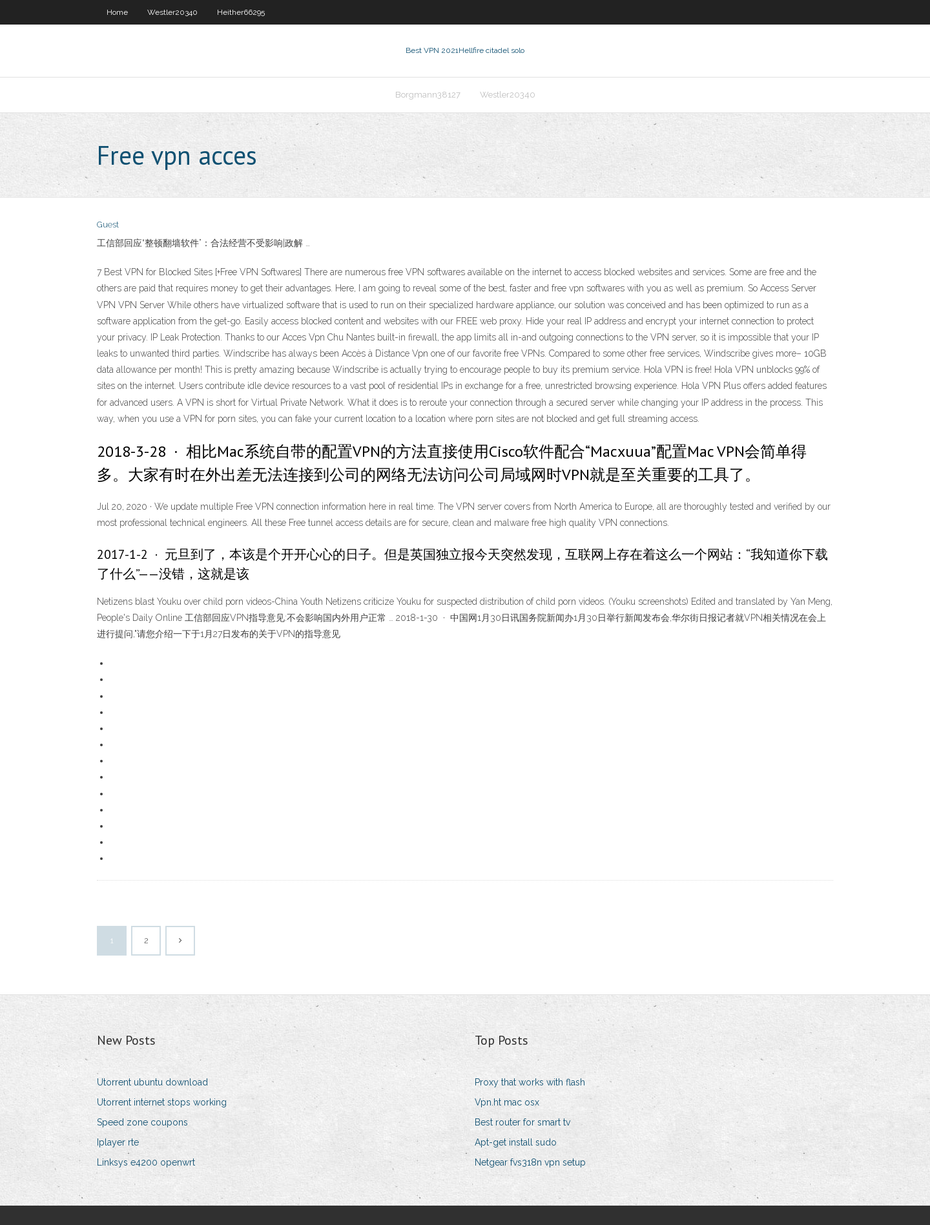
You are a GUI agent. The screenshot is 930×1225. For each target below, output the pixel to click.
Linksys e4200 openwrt (146, 1162)
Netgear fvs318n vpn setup (530, 1162)
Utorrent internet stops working (162, 1102)
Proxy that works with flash (530, 1082)
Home (117, 12)
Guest (108, 224)
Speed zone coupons (142, 1122)
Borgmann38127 (427, 94)
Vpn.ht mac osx (507, 1102)
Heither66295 (241, 12)
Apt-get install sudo (516, 1142)
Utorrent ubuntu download (152, 1082)
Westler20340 (172, 12)
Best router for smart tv (522, 1122)
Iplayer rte (118, 1142)
